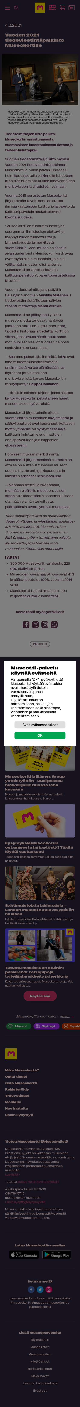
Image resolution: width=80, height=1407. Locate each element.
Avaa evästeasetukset (40, 724)
